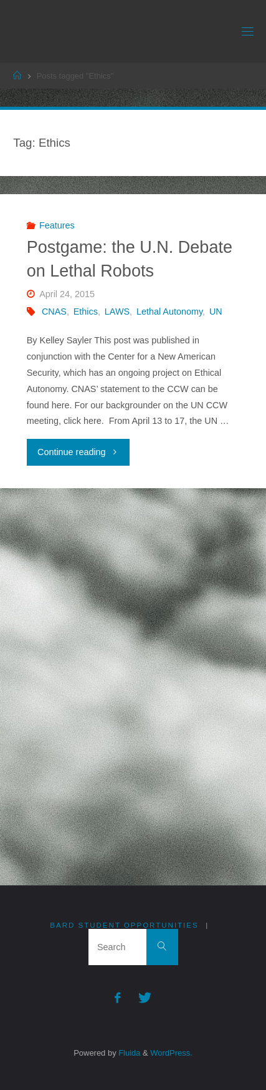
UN (215, 312)
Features (57, 225)
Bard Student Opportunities (124, 925)
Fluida (128, 1053)
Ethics (86, 312)
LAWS (117, 312)
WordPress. (171, 1053)
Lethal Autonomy (169, 312)
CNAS (54, 312)
